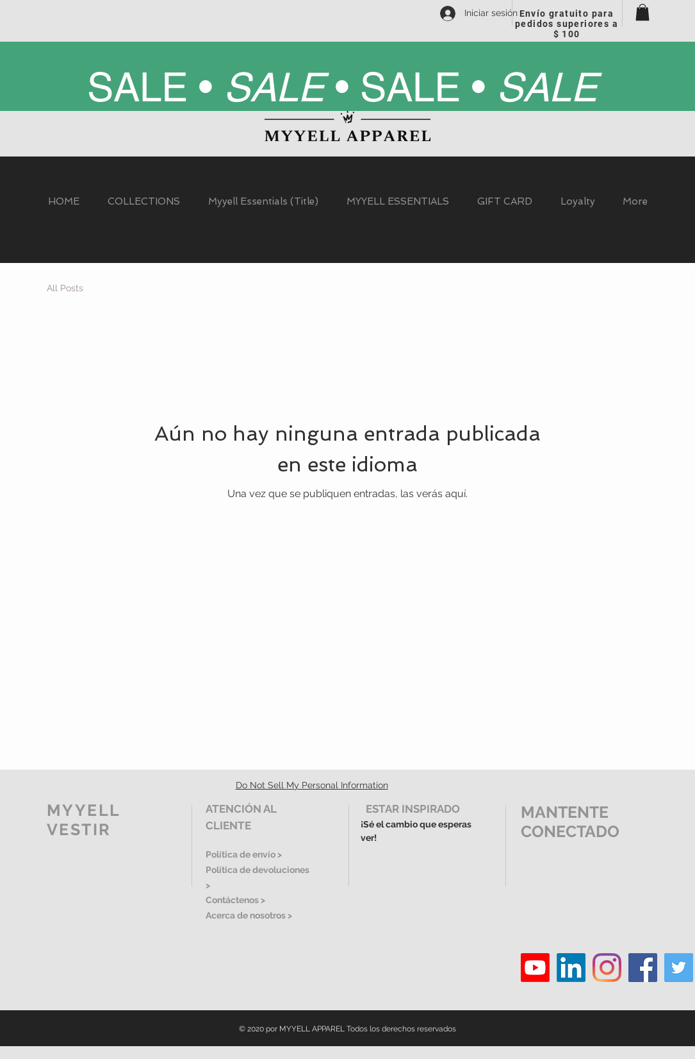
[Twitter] (678, 967)
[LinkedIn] (571, 967)
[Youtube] (535, 967)
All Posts (65, 288)
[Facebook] (642, 967)
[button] (642, 12)
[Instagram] (607, 967)
